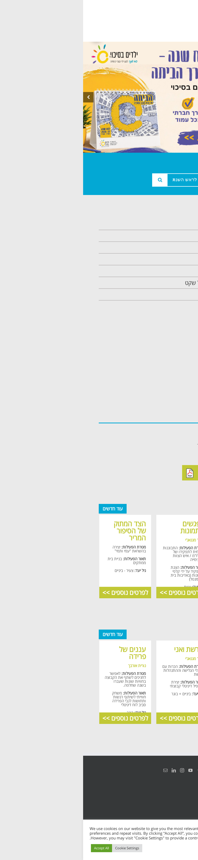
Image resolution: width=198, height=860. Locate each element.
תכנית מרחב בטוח (158, 259)
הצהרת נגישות (176, 796)
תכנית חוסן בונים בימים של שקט (142, 282)
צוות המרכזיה (163, 247)
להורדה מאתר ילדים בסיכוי (140, 473)
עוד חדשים (30, 508)
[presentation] (5, 97)
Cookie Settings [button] (44, 848)
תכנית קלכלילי (163, 271)
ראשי (173, 224)
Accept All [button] (18, 848)
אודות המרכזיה (162, 235)
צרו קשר (169, 294)
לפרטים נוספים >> (156, 592)
